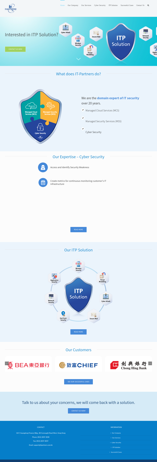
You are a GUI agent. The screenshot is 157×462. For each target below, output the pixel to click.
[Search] (148, 5)
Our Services (116, 425)
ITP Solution (116, 434)
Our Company (116, 420)
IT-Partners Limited (57, 450)
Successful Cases (116, 439)
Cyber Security (116, 430)
